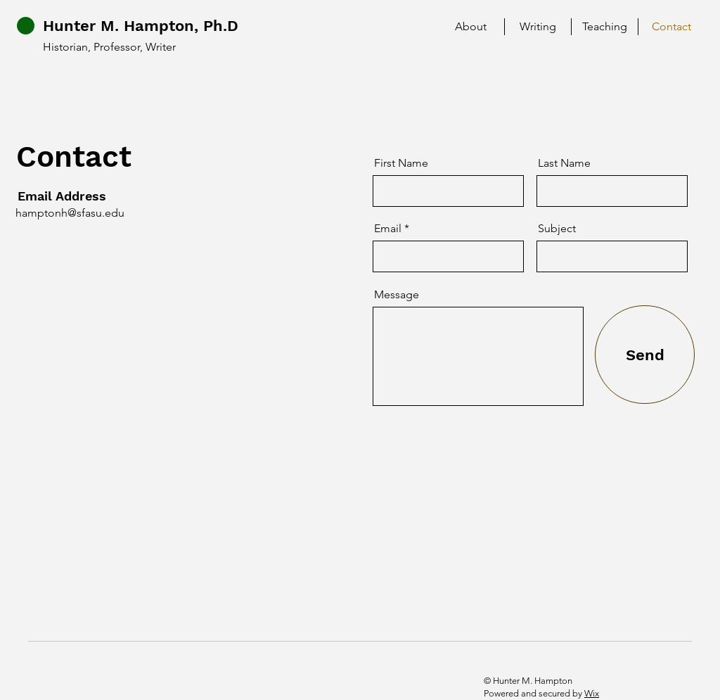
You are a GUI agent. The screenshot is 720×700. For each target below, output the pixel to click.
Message (396, 294)
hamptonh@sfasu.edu (69, 212)
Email (387, 228)
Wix (591, 693)
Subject (557, 228)
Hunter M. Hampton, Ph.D (140, 25)
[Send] (645, 354)
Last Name (564, 163)
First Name (401, 163)
